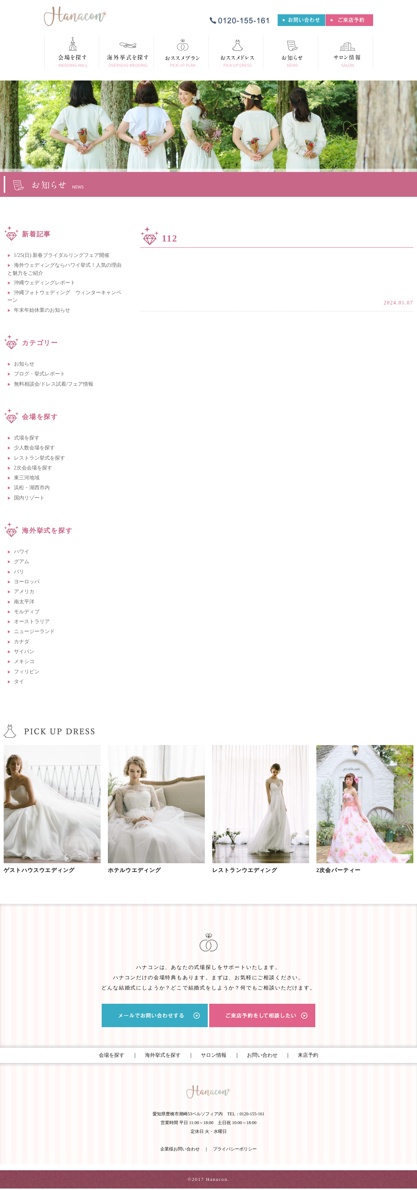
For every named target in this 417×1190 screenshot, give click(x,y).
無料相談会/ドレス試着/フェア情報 (54, 384)
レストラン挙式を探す (39, 458)
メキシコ (24, 661)
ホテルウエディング (137, 870)
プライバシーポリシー (235, 1150)
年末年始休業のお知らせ (42, 310)
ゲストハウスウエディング (43, 870)
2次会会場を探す (33, 468)
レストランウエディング (248, 870)
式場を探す (27, 438)
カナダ (21, 641)
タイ (19, 681)
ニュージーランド (34, 631)
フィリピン (27, 671)
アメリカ (24, 591)
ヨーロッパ (27, 581)
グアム (21, 561)
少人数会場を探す (34, 447)
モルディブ (27, 611)
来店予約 (308, 1055)
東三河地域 (27, 477)
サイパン (24, 651)
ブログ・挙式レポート (39, 374)
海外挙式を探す (163, 1055)
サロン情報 (213, 1055)
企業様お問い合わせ (180, 1150)
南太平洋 (24, 602)
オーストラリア (32, 621)
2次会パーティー (341, 870)
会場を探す (111, 1055)
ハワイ (21, 551)
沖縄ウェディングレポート (44, 282)
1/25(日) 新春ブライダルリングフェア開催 (62, 255)
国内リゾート (29, 498)
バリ (19, 572)
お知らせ (24, 364)
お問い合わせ (262, 1055)
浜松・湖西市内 (32, 487)
